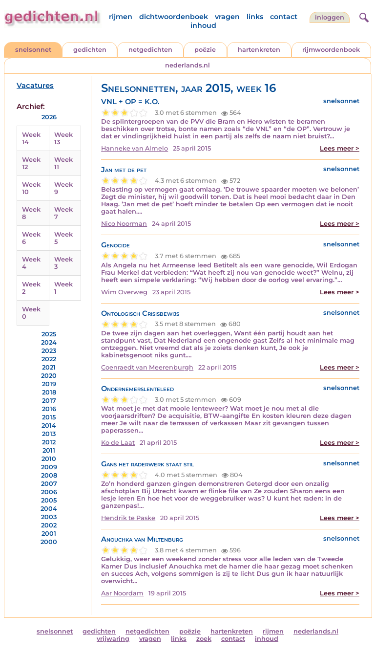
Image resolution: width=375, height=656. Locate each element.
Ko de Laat (118, 442)
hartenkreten (259, 49)
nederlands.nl (187, 65)
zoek (203, 638)
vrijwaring (113, 638)
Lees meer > (339, 148)
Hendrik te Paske (128, 518)
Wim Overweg (124, 292)
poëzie (205, 49)
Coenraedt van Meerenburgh (147, 367)
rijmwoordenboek (331, 49)
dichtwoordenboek (173, 16)
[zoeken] (362, 16)
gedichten (89, 49)
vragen (227, 16)
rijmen (120, 16)
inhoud (203, 25)
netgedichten (150, 49)
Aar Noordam (122, 593)
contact (283, 16)
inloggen (329, 17)
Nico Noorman (124, 223)
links (255, 16)
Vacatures (35, 85)
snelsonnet (33, 49)
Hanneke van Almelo (134, 148)
